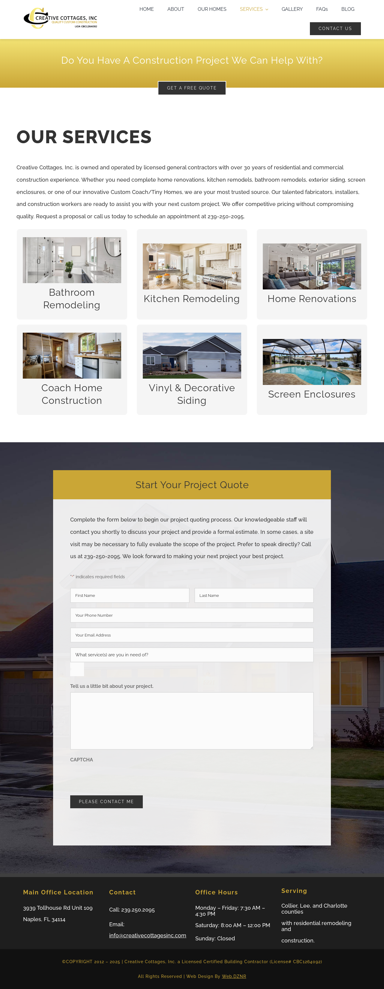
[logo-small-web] (60, 9)
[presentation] (115, 777)
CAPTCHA (81, 760)
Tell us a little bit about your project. (112, 686)
